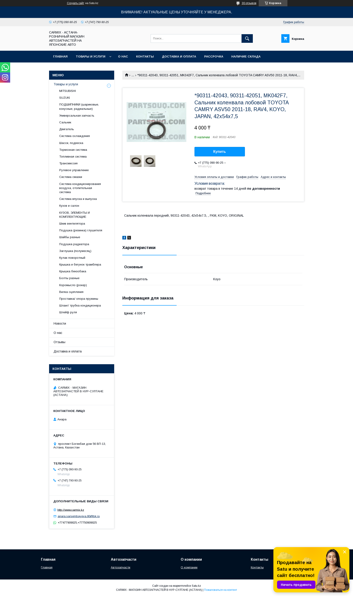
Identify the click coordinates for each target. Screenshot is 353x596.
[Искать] (247, 38)
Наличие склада (246, 56)
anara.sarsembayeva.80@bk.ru (79, 516)
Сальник (65, 122)
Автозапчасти (120, 567)
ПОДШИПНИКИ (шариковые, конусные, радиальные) (79, 106)
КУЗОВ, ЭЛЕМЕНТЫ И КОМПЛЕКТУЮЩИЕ (74, 214)
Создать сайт (75, 3)
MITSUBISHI (67, 91)
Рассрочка (213, 56)
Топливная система (73, 156)
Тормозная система (73, 149)
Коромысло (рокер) (73, 285)
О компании (189, 567)
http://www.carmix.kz (70, 509)
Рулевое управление (74, 170)
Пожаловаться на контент (220, 589)
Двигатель (66, 129)
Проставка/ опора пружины (78, 298)
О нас (123, 56)
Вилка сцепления (71, 292)
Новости (60, 323)
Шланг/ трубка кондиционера (80, 305)
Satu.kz (196, 585)
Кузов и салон (69, 205)
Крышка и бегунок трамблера (80, 264)
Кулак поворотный (72, 257)
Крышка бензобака (72, 271)
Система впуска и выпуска (78, 199)
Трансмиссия (68, 163)
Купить (219, 151)
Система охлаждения (74, 136)
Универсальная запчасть (76, 115)
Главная (60, 56)
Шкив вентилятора (72, 223)
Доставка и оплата (179, 56)
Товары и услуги (90, 56)
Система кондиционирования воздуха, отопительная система (80, 188)
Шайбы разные (69, 237)
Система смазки (70, 177)
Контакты (145, 56)
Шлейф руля (68, 312)
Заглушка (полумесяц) (75, 251)
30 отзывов (249, 3)
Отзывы (59, 342)
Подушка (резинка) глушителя (80, 230)
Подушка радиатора (74, 244)
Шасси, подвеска (71, 143)
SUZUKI (64, 97)
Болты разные (69, 278)
